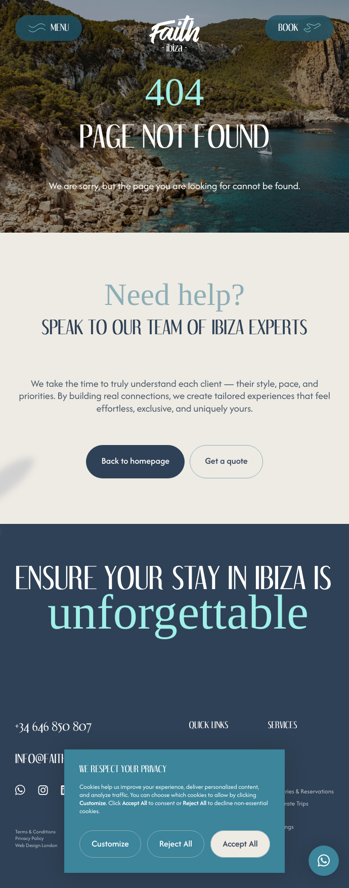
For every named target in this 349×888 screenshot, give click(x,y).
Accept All (240, 843)
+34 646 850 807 (53, 727)
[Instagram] (43, 790)
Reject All (176, 843)
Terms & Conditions (35, 831)
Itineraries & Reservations (301, 791)
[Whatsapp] (20, 790)
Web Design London (36, 845)
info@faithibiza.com (62, 759)
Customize (110, 843)
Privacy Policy (29, 838)
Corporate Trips (288, 804)
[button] (324, 861)
